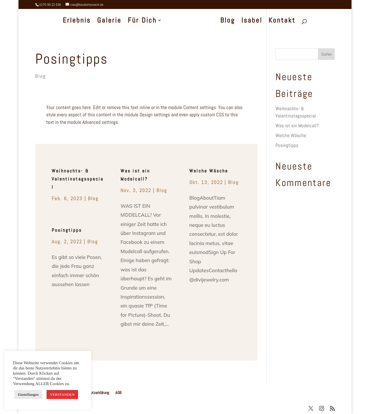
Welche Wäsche (208, 171)
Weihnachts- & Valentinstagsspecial (77, 179)
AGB (118, 392)
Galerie (110, 21)
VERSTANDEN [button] (62, 394)
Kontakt (281, 21)
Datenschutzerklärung (92, 392)
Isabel (251, 21)
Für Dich (143, 21)
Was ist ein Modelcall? (297, 125)
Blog (227, 21)
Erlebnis (78, 21)
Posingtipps (71, 59)
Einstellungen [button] (28, 394)
